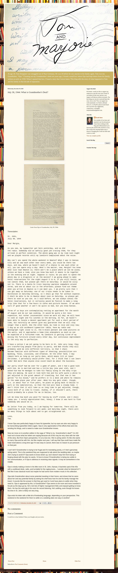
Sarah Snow (99, 117)
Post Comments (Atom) (21, 564)
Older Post (78, 561)
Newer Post (11, 561)
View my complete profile (94, 136)
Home (44, 561)
